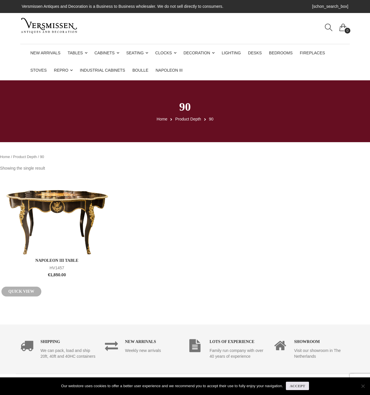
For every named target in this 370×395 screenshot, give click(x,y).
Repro (61, 70)
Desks (255, 53)
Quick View (21, 291)
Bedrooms (281, 53)
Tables (75, 53)
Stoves (38, 70)
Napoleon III (169, 70)
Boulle (140, 70)
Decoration (197, 53)
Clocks (163, 53)
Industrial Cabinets (102, 70)
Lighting (231, 53)
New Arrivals (45, 53)
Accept (297, 386)
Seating (135, 53)
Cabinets (105, 53)
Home (162, 119)
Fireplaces (312, 53)
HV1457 (57, 267)
